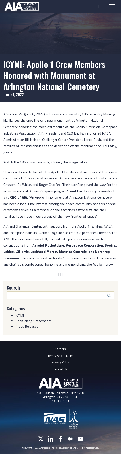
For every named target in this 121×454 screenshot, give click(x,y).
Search (13, 287)
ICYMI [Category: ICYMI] (19, 315)
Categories (16, 308)
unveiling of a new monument (48, 120)
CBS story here (31, 162)
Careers (60, 348)
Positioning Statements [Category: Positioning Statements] (33, 320)
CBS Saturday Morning (98, 114)
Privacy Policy (61, 362)
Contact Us (61, 369)
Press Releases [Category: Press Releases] (26, 326)
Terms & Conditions (61, 355)
